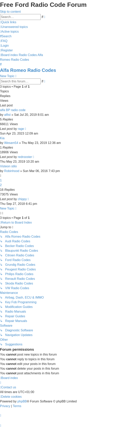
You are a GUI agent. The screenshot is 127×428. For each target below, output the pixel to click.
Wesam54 (11, 142)
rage (21, 128)
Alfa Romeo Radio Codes (28, 70)
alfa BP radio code (12, 110)
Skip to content (10, 11)
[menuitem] (14, 27)
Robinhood (11, 171)
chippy (22, 199)
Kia (2, 138)
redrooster (25, 157)
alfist (7, 114)
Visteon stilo (8, 166)
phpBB (22, 401)
